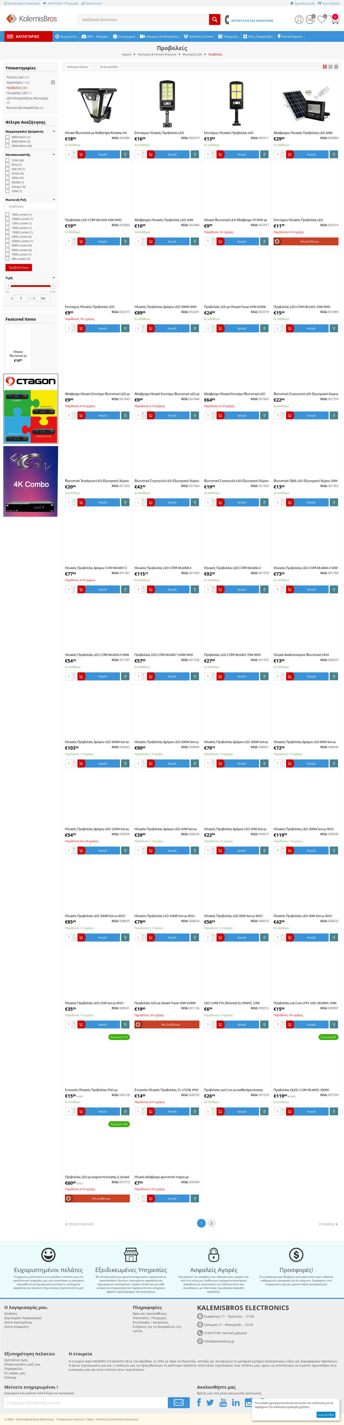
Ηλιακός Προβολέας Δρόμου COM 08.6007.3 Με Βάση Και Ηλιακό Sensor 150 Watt (96, 568)
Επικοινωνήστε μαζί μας (22, 1364)
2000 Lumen (18, 237)
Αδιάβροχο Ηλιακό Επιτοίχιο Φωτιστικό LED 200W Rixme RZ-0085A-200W (234, 394)
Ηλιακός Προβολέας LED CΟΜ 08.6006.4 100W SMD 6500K (232, 568)
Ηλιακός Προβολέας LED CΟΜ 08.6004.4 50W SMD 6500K (306, 568)
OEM (14, 178)
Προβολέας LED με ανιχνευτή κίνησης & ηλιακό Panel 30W (97, 1177)
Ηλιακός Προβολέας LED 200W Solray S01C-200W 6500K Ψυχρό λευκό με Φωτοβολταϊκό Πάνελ (96, 916)
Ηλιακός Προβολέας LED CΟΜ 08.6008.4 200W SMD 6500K (162, 568)
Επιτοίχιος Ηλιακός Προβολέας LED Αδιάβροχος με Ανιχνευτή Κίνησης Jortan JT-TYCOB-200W (234, 133)
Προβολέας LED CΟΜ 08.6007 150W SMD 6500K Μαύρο (163, 655)
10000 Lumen (19, 219)
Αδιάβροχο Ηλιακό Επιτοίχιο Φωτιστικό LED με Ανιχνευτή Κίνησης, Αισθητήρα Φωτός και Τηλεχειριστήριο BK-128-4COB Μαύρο (97, 394)
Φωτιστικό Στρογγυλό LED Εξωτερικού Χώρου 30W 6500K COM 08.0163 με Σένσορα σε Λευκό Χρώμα (306, 394)
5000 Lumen (18, 250)
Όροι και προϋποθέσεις (150, 1313)
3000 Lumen (18, 245)
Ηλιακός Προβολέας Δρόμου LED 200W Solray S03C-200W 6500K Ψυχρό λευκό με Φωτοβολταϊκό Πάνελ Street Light (166, 742)
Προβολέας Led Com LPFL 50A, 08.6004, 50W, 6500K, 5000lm (305, 1003)
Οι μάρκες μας (14, 1373)
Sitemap (10, 1377)
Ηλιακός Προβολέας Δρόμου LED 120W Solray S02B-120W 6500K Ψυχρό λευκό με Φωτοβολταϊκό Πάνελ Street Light (97, 829)
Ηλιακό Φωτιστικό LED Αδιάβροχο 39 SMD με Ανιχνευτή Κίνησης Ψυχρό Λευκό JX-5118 (235, 220)
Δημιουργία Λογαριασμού (23, 1318)
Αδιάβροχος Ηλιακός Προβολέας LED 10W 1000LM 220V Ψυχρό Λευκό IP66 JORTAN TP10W (163, 220)
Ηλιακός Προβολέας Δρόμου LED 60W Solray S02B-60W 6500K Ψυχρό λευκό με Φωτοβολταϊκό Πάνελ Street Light (165, 829)
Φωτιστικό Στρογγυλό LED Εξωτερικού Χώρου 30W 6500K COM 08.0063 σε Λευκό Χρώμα (236, 481)
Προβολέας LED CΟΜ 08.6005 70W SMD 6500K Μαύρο (232, 655)
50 (111, 67)
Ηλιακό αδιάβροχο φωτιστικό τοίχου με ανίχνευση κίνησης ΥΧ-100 (161, 1177)
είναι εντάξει (326, 1415)
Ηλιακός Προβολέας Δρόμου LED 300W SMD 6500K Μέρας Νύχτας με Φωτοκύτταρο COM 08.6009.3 (165, 307)
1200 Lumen (18, 223)
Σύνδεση (10, 1313)
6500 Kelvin (18, 146)
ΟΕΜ (13, 191)
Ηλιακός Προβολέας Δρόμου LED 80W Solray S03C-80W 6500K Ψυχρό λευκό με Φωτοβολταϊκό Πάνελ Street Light (305, 742)
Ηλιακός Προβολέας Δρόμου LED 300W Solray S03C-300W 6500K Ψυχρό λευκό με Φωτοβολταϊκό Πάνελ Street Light (97, 742)
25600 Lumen (19, 241)
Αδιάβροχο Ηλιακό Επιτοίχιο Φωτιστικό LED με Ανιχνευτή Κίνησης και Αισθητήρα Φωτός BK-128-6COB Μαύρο (166, 394)
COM (14, 160)
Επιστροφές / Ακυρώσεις (150, 1322)
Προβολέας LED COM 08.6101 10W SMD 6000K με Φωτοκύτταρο (302, 307)
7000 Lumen (18, 254)
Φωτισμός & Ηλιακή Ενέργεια (157, 54)
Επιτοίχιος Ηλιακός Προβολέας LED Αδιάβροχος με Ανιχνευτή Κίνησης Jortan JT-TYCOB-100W (304, 220)
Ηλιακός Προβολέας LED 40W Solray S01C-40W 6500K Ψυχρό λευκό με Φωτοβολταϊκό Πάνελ (304, 916)
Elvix (13, 165)
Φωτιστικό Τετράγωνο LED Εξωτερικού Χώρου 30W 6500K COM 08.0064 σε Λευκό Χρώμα (97, 481)
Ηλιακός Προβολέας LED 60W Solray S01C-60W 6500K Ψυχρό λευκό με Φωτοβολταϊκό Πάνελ (234, 916)
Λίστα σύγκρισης (16, 1327)
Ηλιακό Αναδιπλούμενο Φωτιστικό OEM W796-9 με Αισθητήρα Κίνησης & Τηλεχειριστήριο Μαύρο (301, 655)
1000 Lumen (18, 214)
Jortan (14, 173)
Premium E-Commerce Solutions (117, 1419)
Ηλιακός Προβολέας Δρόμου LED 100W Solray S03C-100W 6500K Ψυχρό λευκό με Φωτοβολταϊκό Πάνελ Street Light (236, 742)
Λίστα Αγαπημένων (18, 1322)
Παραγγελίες (13, 1369)
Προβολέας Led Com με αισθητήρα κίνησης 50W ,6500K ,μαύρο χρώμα (233, 1090)
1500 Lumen (18, 228)
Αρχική (126, 54)
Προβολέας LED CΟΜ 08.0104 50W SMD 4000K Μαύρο (93, 220)
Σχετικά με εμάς (16, 1360)
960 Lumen (17, 259)
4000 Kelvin (17, 137)
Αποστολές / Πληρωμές (150, 1318)
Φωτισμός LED (192, 54)
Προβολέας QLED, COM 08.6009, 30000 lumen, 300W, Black (301, 1090)
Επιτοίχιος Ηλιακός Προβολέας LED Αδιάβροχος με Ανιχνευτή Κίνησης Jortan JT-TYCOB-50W (95, 307)
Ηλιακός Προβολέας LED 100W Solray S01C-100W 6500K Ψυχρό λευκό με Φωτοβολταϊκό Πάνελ (165, 916)
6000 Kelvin (17, 141)
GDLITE (15, 169)
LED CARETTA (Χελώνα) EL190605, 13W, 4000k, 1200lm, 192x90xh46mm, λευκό (232, 1003)
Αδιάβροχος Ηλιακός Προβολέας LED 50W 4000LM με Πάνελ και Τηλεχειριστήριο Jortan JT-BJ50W (304, 133)
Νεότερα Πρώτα (79, 67)
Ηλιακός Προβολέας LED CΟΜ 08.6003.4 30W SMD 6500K (97, 655)
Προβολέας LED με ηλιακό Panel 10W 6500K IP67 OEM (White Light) (165, 1003)
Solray (15, 187)
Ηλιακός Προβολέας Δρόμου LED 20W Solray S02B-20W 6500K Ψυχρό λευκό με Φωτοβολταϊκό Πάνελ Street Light (235, 829)
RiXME (14, 182)
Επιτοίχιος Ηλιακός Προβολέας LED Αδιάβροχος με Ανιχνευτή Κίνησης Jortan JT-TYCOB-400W (164, 133)
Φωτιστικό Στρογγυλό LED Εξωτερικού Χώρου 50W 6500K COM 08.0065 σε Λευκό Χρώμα (166, 481)
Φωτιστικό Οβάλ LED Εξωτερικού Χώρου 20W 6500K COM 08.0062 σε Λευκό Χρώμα (305, 481)
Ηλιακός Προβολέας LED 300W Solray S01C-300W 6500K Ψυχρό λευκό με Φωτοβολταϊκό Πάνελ (305, 829)
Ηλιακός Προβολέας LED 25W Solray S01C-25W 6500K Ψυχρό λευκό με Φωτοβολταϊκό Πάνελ (95, 1003)
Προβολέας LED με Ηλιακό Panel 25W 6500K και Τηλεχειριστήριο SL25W (235, 307)
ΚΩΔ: (115, 138)
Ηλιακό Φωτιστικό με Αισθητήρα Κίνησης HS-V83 (96, 133)
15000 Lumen (19, 232)
